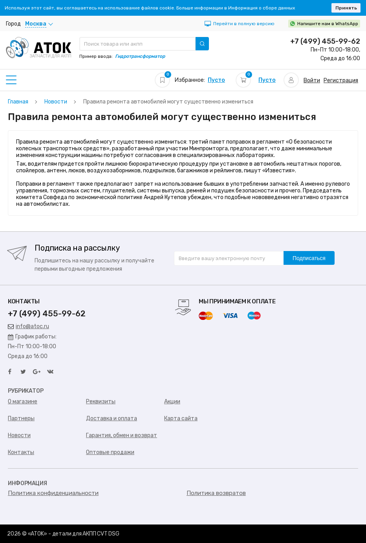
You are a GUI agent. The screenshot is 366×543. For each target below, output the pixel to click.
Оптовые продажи (110, 452)
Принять (346, 8)
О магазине (22, 401)
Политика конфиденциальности (53, 493)
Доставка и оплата (111, 418)
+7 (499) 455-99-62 (325, 41)
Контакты (21, 452)
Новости (19, 435)
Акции (172, 401)
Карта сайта (181, 418)
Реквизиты (100, 401)
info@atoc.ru (28, 326)
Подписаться (309, 258)
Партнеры (21, 418)
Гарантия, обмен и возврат (121, 435)
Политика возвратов (216, 493)
